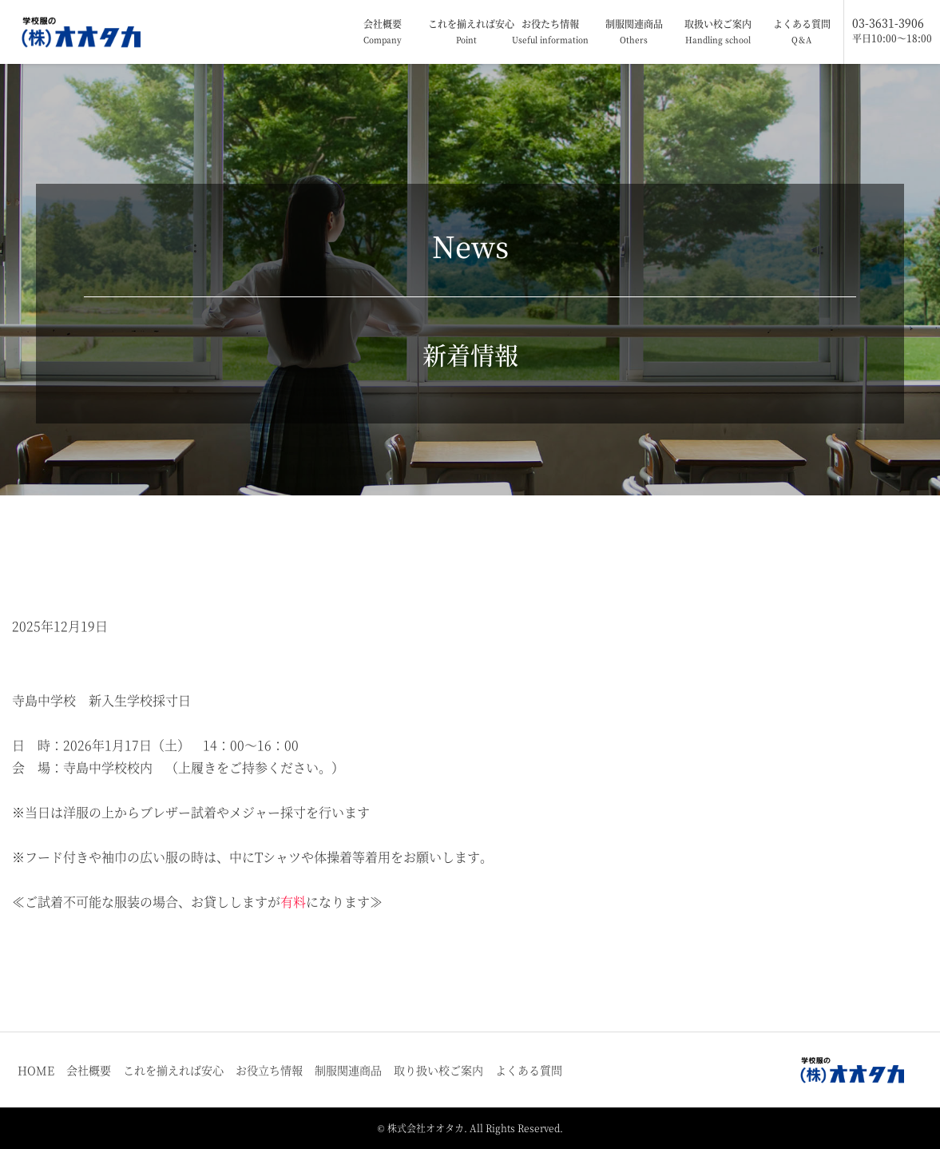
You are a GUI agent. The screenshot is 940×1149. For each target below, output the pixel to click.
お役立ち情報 (269, 1070)
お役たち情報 (550, 32)
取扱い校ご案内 (718, 32)
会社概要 (382, 32)
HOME (36, 1070)
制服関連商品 (634, 32)
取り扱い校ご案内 (438, 1070)
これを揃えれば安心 (468, 32)
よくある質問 (801, 32)
